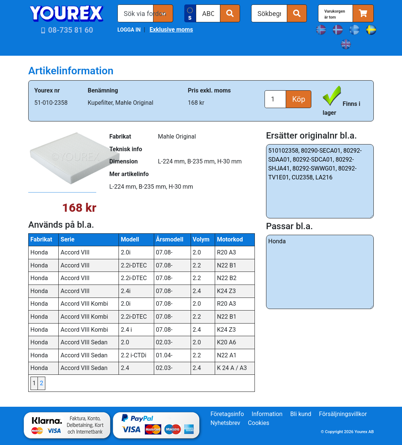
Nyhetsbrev (225, 422)
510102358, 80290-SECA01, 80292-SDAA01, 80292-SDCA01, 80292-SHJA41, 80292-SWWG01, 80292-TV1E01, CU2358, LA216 (320, 181)
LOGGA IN (129, 30)
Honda (320, 272)
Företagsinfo (227, 414)
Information (267, 414)
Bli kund (300, 414)
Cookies (258, 422)
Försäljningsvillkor (343, 414)
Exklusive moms (171, 29)
